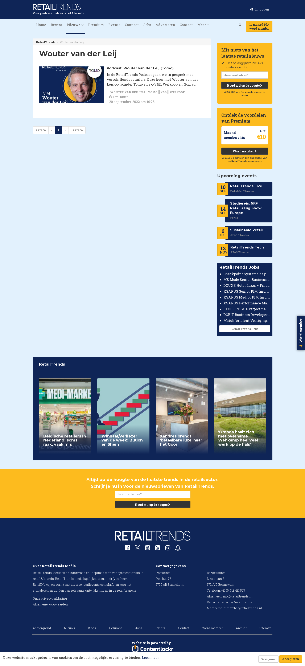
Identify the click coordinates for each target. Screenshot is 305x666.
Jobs (147, 24)
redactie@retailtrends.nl (238, 602)
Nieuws (69, 628)
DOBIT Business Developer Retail (246, 314)
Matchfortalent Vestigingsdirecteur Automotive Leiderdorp (246, 320)
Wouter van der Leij (127, 92)
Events (114, 24)
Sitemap (265, 628)
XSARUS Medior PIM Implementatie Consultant (246, 297)
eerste (41, 130)
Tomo (152, 92)
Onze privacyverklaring (50, 598)
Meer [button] (203, 24)
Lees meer (150, 657)
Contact (186, 24)
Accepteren (290, 659)
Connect (132, 24)
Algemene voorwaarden (50, 604)
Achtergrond (42, 628)
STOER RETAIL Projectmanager (246, 309)
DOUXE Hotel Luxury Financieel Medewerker (246, 285)
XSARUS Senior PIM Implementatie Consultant (246, 291)
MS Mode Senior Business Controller (246, 279)
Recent (56, 24)
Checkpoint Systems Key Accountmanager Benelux (246, 274)
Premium (96, 24)
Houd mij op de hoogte (244, 85)
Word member (245, 151)
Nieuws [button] (75, 24)
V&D (163, 92)
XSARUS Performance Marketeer (246, 303)
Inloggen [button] (259, 9)
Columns (116, 628)
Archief (241, 628)
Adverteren (165, 24)
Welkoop (177, 92)
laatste (77, 130)
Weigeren (268, 659)
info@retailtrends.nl (237, 596)
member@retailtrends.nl (244, 608)
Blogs (92, 628)
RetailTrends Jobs (244, 329)
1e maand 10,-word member (259, 26)
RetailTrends (45, 42)
